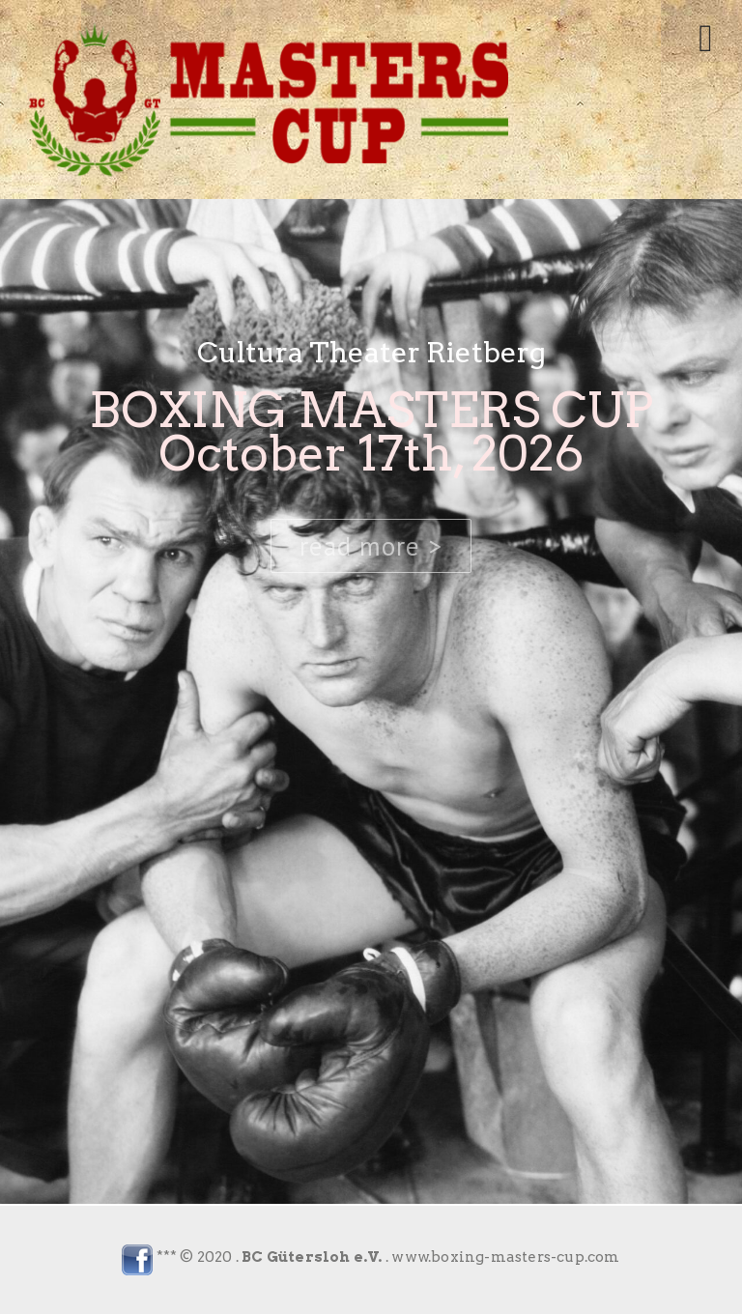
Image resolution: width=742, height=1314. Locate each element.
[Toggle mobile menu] (706, 38)
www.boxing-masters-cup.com (505, 1257)
